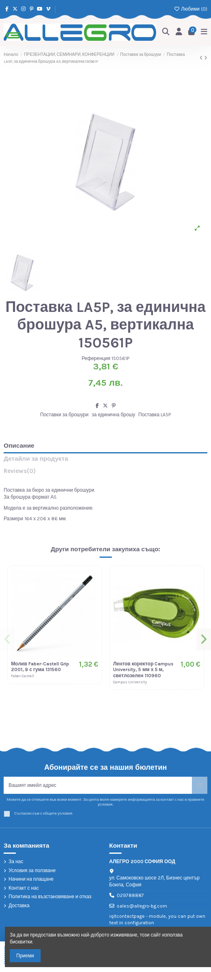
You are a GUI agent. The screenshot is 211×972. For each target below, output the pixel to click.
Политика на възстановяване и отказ (50, 896)
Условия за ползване (32, 870)
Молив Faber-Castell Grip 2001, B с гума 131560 (40, 666)
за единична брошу (113, 415)
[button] (7, 639)
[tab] (105, 473)
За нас (16, 861)
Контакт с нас (24, 888)
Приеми (25, 956)
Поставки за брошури (64, 415)
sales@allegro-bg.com (142, 906)
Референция (96, 358)
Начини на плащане (31, 879)
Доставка (19, 905)
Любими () (190, 9)
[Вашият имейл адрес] (98, 785)
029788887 (130, 895)
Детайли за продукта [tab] (36, 458)
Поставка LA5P (154, 415)
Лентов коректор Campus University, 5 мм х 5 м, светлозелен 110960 (143, 669)
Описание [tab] (19, 445)
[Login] (179, 32)
